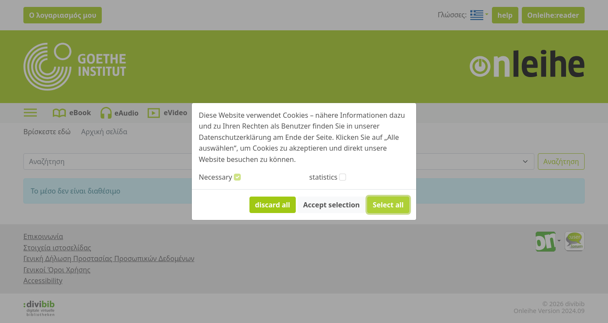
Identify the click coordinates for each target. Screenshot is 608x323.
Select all (388, 205)
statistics (323, 177)
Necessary (215, 177)
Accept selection (331, 205)
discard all (272, 205)
